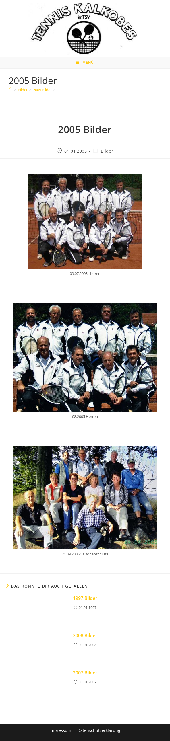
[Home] (10, 89)
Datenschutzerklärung (99, 730)
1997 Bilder (85, 598)
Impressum (60, 730)
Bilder (107, 151)
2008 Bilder (85, 635)
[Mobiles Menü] (85, 62)
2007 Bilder (85, 673)
